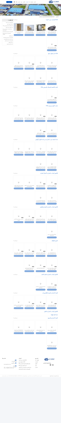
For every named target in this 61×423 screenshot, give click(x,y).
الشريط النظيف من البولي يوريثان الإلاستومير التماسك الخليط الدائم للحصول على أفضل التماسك (18, 287)
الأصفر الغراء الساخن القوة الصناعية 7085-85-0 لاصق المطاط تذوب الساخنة (52, 73)
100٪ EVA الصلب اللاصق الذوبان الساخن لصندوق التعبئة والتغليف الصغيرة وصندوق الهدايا (29, 73)
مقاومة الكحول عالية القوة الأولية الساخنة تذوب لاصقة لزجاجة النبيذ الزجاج (40, 249)
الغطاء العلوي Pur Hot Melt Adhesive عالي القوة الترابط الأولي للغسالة (29, 35)
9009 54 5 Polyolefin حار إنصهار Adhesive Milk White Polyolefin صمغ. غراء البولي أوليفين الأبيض (51, 189)
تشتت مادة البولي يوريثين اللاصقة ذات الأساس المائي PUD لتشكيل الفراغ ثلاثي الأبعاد (40, 133)
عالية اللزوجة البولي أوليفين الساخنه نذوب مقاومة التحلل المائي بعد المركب (52, 172)
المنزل (57, 16)
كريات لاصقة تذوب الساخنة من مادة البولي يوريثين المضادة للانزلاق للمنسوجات (29, 374)
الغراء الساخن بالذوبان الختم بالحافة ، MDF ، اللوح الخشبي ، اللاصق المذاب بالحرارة (29, 91)
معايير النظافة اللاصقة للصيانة (41, 304)
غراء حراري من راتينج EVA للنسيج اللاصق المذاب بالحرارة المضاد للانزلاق (51, 392)
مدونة (36, 411)
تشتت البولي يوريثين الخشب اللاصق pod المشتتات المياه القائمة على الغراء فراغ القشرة (29, 133)
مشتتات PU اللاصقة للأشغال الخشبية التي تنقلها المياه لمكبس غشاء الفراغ (40, 151)
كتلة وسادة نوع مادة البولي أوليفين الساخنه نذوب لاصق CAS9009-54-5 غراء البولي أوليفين (40, 189)
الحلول (36, 409)
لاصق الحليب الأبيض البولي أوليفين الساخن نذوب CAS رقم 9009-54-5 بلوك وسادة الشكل (29, 172)
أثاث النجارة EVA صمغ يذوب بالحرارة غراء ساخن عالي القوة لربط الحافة (40, 73)
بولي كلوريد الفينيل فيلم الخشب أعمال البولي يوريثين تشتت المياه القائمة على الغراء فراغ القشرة (18, 133)
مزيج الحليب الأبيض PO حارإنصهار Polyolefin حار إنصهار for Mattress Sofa (18, 172)
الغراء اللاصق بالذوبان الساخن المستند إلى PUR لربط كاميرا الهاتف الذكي (52, 347)
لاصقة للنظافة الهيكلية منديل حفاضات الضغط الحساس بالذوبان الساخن (51, 287)
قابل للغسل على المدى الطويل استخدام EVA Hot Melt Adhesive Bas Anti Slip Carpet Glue (18, 73)
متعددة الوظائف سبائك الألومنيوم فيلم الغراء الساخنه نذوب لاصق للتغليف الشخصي (52, 210)
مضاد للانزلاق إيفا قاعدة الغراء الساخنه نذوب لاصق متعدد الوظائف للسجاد (52, 91)
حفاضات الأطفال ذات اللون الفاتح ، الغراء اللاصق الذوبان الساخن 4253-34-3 (40, 287)
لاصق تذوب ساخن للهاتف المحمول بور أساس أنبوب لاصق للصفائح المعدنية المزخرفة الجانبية (40, 347)
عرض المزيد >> (15, 19)
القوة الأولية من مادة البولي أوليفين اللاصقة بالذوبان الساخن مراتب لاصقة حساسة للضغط (40, 172)
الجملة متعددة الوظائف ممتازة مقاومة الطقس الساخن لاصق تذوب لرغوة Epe (52, 249)
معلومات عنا (37, 406)
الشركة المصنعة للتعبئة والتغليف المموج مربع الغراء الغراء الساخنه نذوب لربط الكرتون (29, 249)
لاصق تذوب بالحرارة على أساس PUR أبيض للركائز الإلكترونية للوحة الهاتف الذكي (52, 53)
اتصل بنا (36, 413)
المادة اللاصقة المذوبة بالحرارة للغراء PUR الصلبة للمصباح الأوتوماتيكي (52, 35)
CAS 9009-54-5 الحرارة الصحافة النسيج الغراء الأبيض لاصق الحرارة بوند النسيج (18, 374)
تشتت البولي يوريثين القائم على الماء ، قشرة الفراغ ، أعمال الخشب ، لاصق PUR (52, 133)
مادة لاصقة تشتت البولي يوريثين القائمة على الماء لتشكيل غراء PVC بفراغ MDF (52, 228)
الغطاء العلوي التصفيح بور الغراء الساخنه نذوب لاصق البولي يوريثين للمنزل (40, 35)
